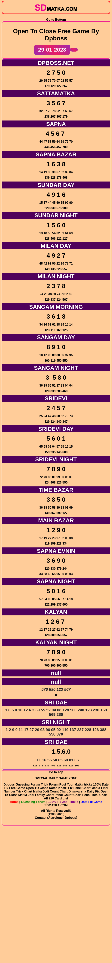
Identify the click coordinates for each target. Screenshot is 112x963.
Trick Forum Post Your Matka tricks (67, 918)
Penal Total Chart (94, 929)
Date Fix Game (91, 936)
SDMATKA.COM (56, 939)
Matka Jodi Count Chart (50, 925)
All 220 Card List (56, 932)
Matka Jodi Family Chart (36, 929)
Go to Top (56, 903)
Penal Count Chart (67, 929)
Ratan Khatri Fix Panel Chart (70, 922)
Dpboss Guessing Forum (22, 918)
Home (14, 936)
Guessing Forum (33, 936)
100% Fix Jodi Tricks (63, 936)
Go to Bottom (56, 15)
